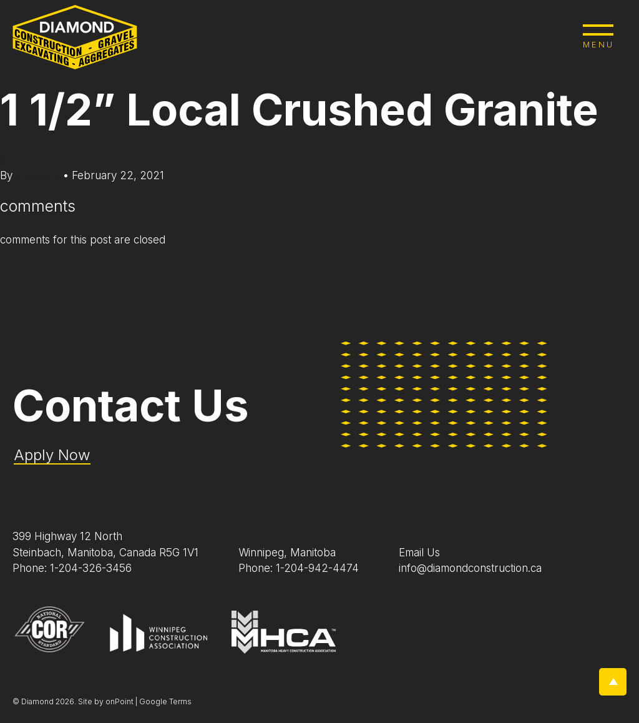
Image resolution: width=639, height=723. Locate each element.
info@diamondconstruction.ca (470, 568)
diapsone (39, 175)
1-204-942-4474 (317, 568)
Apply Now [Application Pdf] (52, 455)
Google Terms (165, 701)
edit (8, 159)
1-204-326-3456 (91, 568)
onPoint (119, 701)
